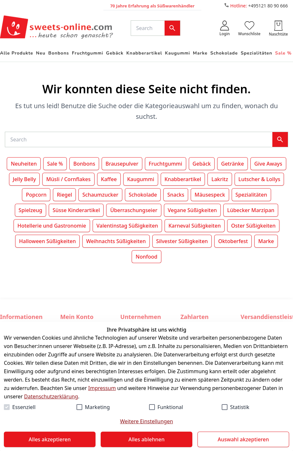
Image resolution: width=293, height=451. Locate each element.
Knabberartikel (183, 179)
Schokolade (143, 194)
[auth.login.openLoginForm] (225, 28)
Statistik (239, 407)
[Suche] (149, 28)
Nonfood (146, 256)
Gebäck (202, 163)
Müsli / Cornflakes (68, 179)
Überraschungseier (133, 210)
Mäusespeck (210, 194)
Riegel (64, 194)
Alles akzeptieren (50, 439)
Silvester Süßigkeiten (182, 241)
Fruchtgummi (165, 163)
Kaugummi (140, 179)
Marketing (97, 407)
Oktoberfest (233, 241)
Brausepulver (122, 163)
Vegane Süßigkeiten (192, 210)
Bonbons (84, 163)
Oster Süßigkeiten (253, 225)
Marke (266, 241)
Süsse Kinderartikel (76, 210)
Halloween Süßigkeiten (47, 241)
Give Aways (268, 163)
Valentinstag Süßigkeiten (127, 225)
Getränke (232, 163)
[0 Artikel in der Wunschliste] (249, 28)
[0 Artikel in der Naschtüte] (278, 28)
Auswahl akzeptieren (243, 439)
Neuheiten (24, 163)
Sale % (55, 163)
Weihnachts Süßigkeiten (116, 241)
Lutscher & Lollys (259, 179)
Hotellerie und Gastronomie (51, 225)
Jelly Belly (24, 179)
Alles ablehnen (146, 439)
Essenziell (23, 407)
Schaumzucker (100, 194)
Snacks (175, 194)
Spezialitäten (251, 194)
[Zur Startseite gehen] (56, 28)
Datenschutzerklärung (51, 396)
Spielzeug (30, 210)
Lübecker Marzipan (250, 210)
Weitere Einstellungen (146, 421)
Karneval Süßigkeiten (194, 225)
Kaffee (109, 179)
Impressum (102, 388)
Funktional (170, 407)
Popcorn (36, 194)
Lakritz (219, 179)
